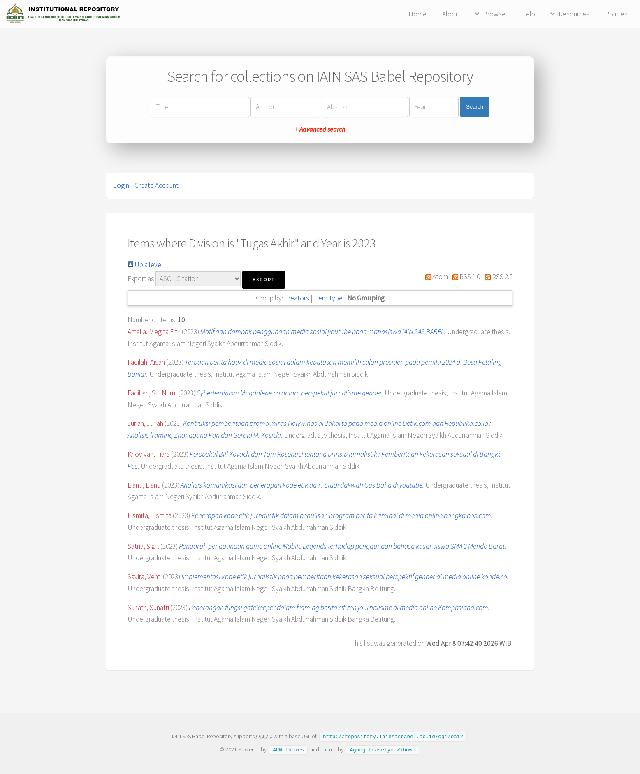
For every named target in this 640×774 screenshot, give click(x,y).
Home (417, 13)
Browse (494, 13)
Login (121, 185)
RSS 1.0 (464, 276)
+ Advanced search (320, 129)
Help (528, 13)
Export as (141, 278)
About (450, 13)
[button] (263, 280)
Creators (296, 298)
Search (474, 107)
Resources (574, 13)
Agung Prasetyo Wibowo (382, 749)
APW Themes (288, 749)
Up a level (145, 264)
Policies (616, 13)
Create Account (156, 185)
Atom (435, 276)
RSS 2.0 (496, 276)
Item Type (328, 298)
